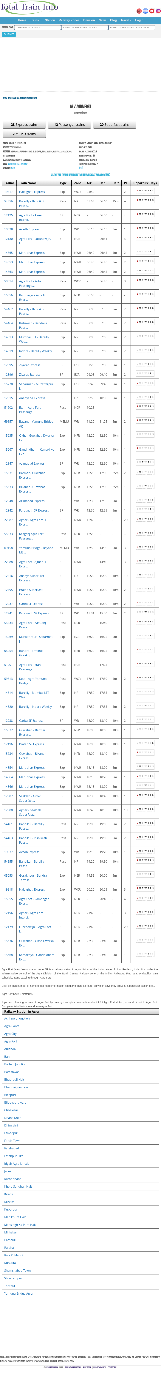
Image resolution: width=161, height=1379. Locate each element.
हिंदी (81, 168)
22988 (8, 562)
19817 (8, 192)
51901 (8, 665)
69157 (8, 421)
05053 (8, 875)
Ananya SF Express (32, 398)
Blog (113, 20)
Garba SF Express (31, 604)
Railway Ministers (73, 1367)
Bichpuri (10, 1095)
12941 (8, 613)
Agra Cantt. (12, 1026)
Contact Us (112, 1367)
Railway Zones (69, 20)
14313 (8, 337)
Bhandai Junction (16, 1087)
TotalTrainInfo (52, 1367)
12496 (8, 744)
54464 (8, 323)
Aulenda (10, 1049)
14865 (8, 253)
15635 (8, 435)
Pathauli (10, 1240)
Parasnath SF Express (34, 510)
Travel (124, 20)
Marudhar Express (32, 253)
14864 (8, 777)
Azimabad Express (32, 463)
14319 (8, 351)
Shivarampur (13, 1278)
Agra (13, 168)
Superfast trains (114, 124)
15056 (8, 295)
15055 (8, 899)
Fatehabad (11, 1148)
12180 (8, 239)
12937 (8, 604)
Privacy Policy (99, 1367)
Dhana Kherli (13, 1118)
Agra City (10, 1034)
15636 (8, 941)
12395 (8, 365)
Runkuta (10, 1263)
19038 (8, 229)
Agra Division (32, 97)
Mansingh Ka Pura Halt (20, 1225)
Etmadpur (11, 1133)
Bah (7, 1057)
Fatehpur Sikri (14, 1156)
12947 (8, 463)
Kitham (9, 1202)
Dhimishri (11, 1125)
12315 (8, 398)
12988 (8, 810)
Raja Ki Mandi (13, 1255)
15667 (8, 449)
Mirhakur (10, 1232)
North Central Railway (17, 97)
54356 (8, 201)
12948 (8, 501)
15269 (8, 637)
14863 (8, 272)
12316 (8, 576)
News (102, 20)
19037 (8, 852)
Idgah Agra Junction (17, 1164)
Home (22, 20)
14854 (8, 768)
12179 (8, 927)
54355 (8, 861)
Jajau (7, 1171)
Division (89, 20)
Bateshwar (11, 1072)
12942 (8, 510)
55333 (8, 534)
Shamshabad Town (17, 1270)
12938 (8, 721)
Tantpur (9, 1286)
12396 (8, 375)
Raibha (9, 1248)
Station (50, 20)
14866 (8, 787)
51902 (8, 408)
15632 (8, 730)
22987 (8, 520)
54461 (8, 824)
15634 (8, 754)
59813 (8, 679)
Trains (34, 20)
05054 (8, 651)
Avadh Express (29, 229)
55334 (8, 623)
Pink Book (87, 1367)
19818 (8, 889)
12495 (8, 590)
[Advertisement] (80, 65)
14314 (8, 693)
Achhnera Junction (17, 1018)
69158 (8, 548)
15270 (8, 384)
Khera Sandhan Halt (18, 1186)
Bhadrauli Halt (14, 1079)
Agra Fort (10, 1041)
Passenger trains (69, 124)
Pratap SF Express (31, 744)
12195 (8, 215)
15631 (8, 473)
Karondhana (12, 1179)
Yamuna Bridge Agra (18, 1293)
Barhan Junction (15, 1064)
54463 (8, 838)
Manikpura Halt (15, 1217)
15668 (8, 955)
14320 (8, 707)
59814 (8, 281)
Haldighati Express (32, 192)
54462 (8, 309)
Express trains (24, 124)
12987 (8, 796)
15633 (8, 487)
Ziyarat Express (29, 365)
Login (139, 20)
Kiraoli (8, 1194)
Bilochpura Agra (15, 1102)
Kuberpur (11, 1209)
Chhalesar (11, 1110)
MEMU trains (24, 134)
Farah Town (12, 1141)
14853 (8, 262)
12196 (8, 913)
